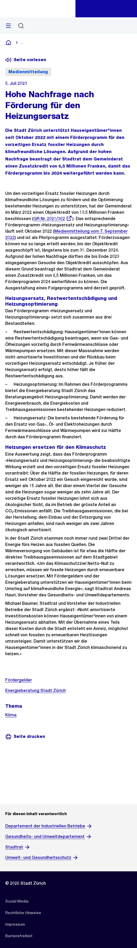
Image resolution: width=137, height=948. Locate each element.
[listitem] (17, 901)
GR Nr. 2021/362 (52, 218)
